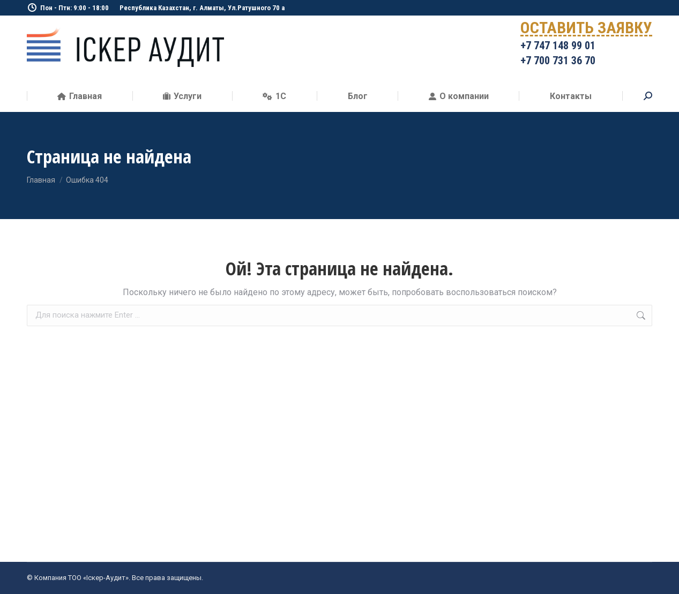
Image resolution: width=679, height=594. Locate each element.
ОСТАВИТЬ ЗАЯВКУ (586, 29)
